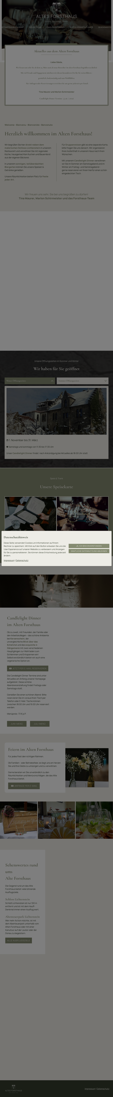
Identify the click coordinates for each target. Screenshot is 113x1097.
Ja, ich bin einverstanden (89, 546)
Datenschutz (22, 560)
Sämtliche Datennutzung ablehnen (89, 551)
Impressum (9, 560)
